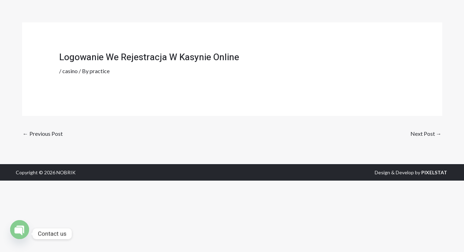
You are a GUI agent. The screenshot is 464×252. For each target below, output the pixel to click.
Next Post (426, 133)
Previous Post (43, 133)
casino (70, 71)
